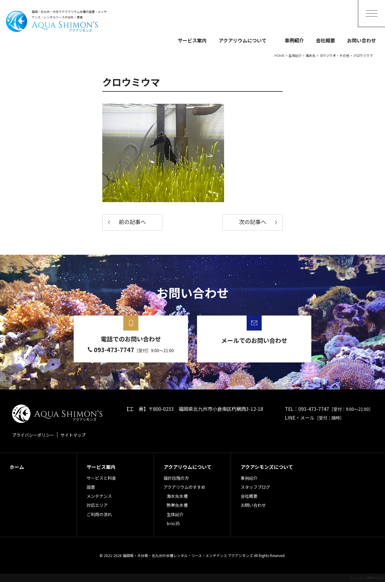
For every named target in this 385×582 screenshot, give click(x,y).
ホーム (17, 466)
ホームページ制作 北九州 (366, 577)
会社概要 (325, 40)
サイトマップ (73, 435)
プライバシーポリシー (33, 435)
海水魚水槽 (177, 496)
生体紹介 (175, 514)
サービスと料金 (101, 478)
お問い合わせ (361, 40)
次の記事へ (252, 222)
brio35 (173, 523)
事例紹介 (294, 40)
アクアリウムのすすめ (184, 487)
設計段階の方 (176, 478)
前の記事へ (132, 222)
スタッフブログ (255, 487)
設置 (91, 487)
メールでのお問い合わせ (254, 340)
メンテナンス (99, 496)
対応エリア (97, 505)
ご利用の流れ (99, 514)
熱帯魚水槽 (177, 505)
